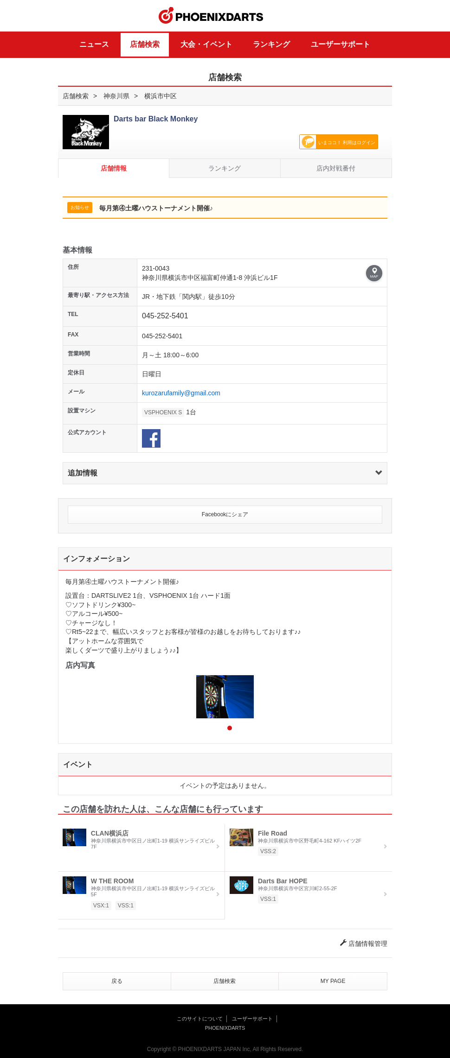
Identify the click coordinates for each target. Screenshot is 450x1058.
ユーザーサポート (340, 44)
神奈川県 (116, 96)
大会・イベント (206, 44)
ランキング (271, 44)
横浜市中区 (160, 96)
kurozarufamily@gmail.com (181, 393)
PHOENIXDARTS (211, 16)
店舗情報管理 (363, 943)
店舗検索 (145, 44)
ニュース (94, 44)
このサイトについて (200, 1018)
